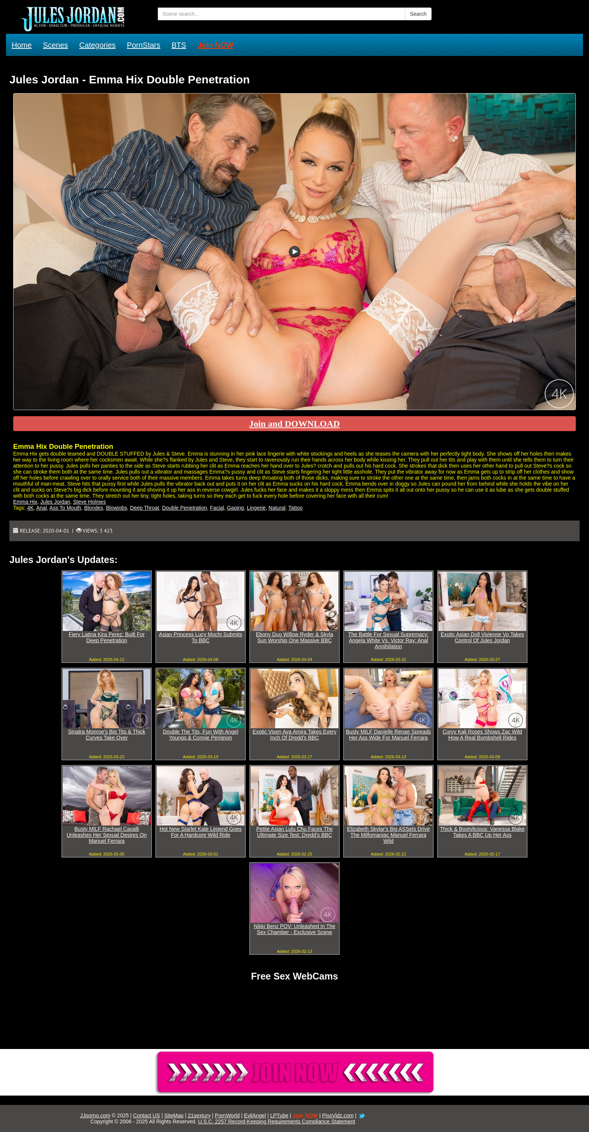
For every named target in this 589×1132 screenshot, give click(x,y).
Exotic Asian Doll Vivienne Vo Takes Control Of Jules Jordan (482, 637)
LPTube (279, 1115)
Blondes (93, 508)
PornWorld (227, 1115)
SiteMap (173, 1115)
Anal (41, 508)
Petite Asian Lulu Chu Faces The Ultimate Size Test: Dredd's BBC (294, 832)
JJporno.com (95, 1115)
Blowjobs (116, 508)
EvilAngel (255, 1115)
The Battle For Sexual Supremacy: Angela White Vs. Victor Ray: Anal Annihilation (388, 640)
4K (30, 508)
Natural (277, 508)
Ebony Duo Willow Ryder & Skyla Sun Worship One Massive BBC (294, 637)
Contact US (146, 1115)
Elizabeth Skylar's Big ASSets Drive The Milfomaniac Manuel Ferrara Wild (388, 835)
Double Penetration (184, 508)
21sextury (199, 1115)
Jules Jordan (55, 502)
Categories (97, 45)
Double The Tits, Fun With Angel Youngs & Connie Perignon (201, 735)
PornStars (143, 45)
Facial (217, 508)
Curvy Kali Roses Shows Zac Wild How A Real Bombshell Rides (482, 735)
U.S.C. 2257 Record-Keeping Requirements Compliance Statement (276, 1121)
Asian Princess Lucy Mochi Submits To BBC (200, 637)
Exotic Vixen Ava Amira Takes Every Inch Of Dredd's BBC (294, 735)
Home (22, 45)
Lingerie (256, 508)
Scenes (55, 45)
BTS (179, 45)
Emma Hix (25, 502)
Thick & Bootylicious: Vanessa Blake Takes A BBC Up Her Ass (482, 832)
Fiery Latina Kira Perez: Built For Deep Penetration (107, 637)
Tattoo (295, 508)
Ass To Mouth (66, 508)
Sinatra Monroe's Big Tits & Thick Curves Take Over (106, 735)
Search (418, 14)
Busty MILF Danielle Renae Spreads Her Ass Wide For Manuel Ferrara (388, 735)
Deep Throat (144, 508)
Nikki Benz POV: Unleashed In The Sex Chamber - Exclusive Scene (294, 929)
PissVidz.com (337, 1115)
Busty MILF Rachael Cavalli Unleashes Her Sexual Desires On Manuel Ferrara (106, 835)
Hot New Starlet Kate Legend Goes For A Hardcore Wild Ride (201, 832)
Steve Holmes (89, 502)
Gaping (235, 508)
